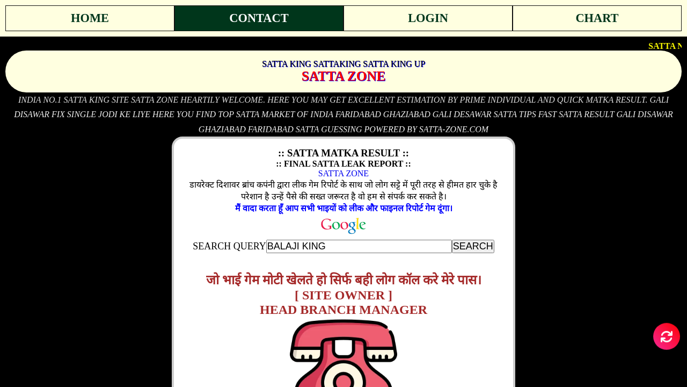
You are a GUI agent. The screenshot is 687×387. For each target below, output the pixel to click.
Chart (596, 18)
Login (428, 18)
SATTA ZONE (343, 173)
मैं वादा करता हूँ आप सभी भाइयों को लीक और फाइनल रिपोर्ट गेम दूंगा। (343, 208)
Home (90, 18)
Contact (258, 18)
